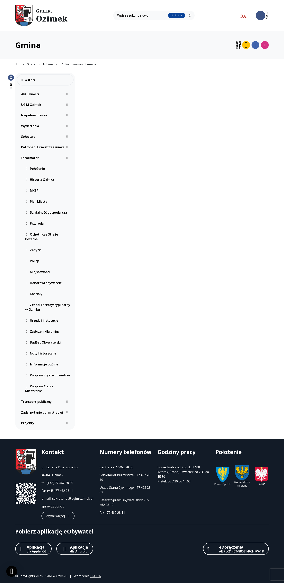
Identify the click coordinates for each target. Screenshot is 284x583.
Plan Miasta (36, 201)
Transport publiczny (45, 401)
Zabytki (33, 250)
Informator (45, 158)
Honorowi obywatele (43, 283)
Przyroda (34, 223)
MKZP (32, 190)
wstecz (28, 80)
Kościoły (33, 294)
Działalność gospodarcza (46, 212)
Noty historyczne (40, 353)
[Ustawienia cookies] (11, 571)
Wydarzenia (45, 126)
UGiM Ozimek (45, 105)
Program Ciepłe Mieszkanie (39, 388)
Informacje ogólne (41, 364)
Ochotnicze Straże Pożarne (41, 236)
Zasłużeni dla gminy (42, 331)
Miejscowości (37, 272)
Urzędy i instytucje (41, 320)
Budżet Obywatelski (43, 342)
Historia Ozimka (39, 179)
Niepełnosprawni (45, 115)
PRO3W (95, 576)
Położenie (35, 168)
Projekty (45, 423)
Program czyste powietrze (47, 375)
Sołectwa (45, 136)
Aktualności (45, 94)
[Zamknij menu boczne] (10, 82)
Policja (32, 261)
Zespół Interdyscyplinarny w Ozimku (47, 307)
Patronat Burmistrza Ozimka (45, 147)
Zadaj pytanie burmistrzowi (45, 412)
